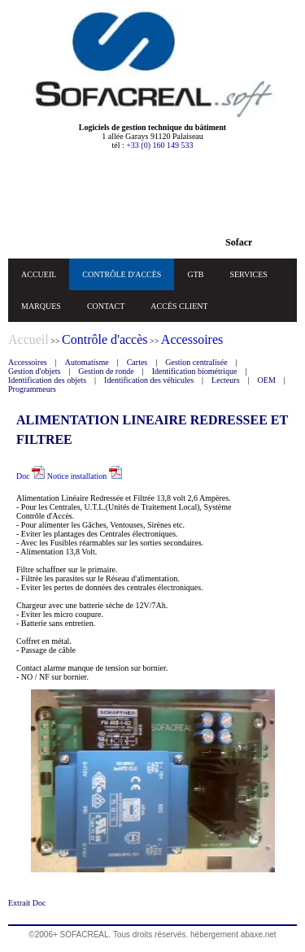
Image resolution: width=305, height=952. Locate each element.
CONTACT (105, 306)
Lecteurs (225, 380)
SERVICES (248, 274)
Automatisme (87, 362)
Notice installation (84, 476)
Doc (30, 476)
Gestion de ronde (105, 371)
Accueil (28, 339)
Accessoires (27, 362)
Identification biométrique (194, 371)
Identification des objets (47, 380)
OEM (267, 380)
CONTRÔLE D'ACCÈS (121, 274)
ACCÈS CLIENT (178, 306)
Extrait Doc (27, 902)
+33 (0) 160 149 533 (159, 145)
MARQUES (41, 306)
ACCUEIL (38, 274)
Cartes (137, 362)
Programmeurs (32, 389)
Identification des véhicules (149, 380)
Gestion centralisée (196, 362)
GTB (195, 274)
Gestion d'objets (34, 371)
